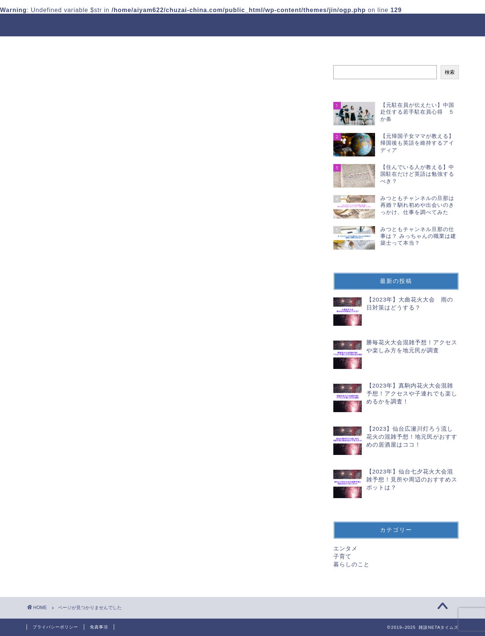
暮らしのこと (76, 421)
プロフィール (239, 45)
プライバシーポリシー (55, 627)
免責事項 (99, 627)
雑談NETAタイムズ (242, 23)
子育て (66, 411)
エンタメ (70, 401)
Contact (289, 45)
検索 (450, 72)
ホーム (193, 45)
